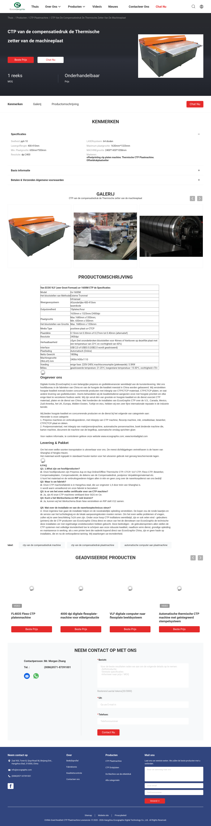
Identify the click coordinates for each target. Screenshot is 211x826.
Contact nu (108, 732)
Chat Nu (50, 59)
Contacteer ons (73, 779)
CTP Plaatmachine (39, 17)
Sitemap (88, 815)
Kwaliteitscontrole (74, 773)
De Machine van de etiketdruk (118, 774)
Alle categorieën (113, 780)
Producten (21, 17)
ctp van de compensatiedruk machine (42, 545)
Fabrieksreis (71, 767)
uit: (100, 698)
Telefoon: (103, 714)
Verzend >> (155, 801)
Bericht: (103, 660)
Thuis (10, 17)
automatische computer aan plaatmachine (145, 545)
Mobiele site (103, 815)
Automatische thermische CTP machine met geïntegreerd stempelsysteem (179, 617)
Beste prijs (21, 59)
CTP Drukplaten (112, 767)
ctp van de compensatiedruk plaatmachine (92, 545)
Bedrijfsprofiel (72, 761)
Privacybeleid (120, 815)
